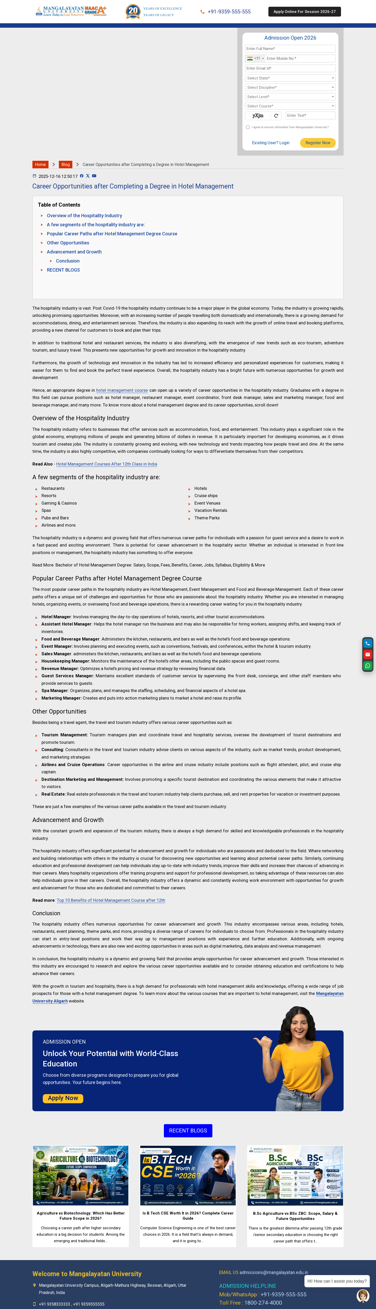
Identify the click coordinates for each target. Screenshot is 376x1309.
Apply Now (63, 1098)
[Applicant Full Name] (290, 49)
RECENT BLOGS (63, 270)
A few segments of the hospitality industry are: (96, 224)
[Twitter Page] (88, 176)
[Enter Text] (311, 115)
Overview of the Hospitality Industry (84, 215)
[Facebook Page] (82, 176)
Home (40, 164)
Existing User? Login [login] (270, 142)
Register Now (317, 142)
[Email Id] (290, 68)
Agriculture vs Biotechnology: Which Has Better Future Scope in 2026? (81, 1216)
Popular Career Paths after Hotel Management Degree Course (112, 233)
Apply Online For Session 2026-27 (305, 11)
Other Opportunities (68, 242)
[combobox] (255, 58)
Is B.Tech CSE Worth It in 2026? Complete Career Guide (188, 1216)
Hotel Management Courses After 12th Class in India (106, 464)
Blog (65, 164)
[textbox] (290, 78)
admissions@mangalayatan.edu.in (274, 1272)
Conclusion (68, 261)
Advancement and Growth (74, 251)
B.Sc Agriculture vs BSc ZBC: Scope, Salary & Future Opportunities (295, 1216)
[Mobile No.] (290, 58)
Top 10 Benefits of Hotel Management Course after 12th (111, 900)
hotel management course (122, 390)
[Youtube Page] (94, 176)
